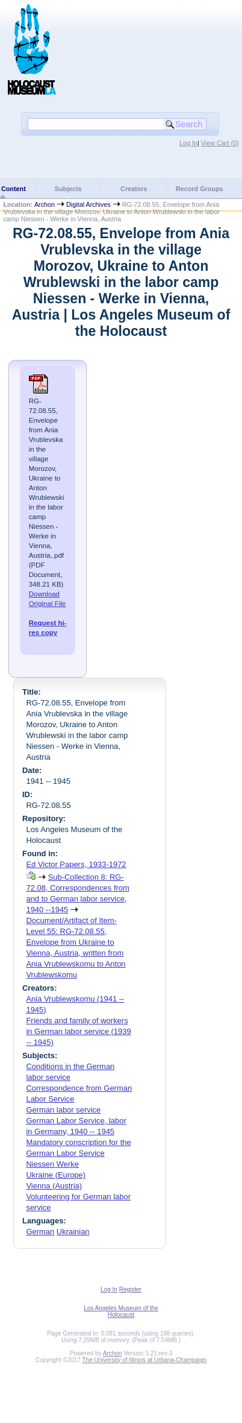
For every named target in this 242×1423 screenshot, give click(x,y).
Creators (133, 188)
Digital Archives (88, 204)
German (40, 1231)
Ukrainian (73, 1231)
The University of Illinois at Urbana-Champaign (144, 1360)
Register (130, 1289)
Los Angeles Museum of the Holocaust (121, 1311)
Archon (44, 204)
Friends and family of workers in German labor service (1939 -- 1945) (78, 1031)
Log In (188, 143)
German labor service (63, 1109)
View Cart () (220, 143)
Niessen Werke (52, 1164)
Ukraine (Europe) (55, 1174)
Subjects (68, 188)
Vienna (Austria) (54, 1185)
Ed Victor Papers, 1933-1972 (76, 864)
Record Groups (199, 188)
